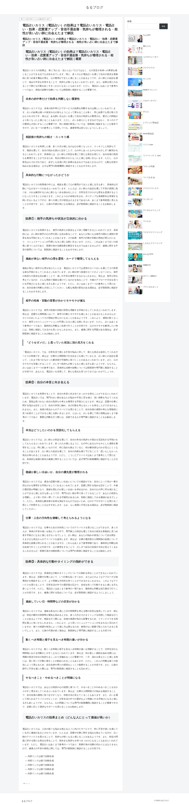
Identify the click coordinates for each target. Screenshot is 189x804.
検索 (129, 21)
